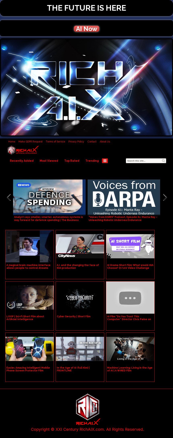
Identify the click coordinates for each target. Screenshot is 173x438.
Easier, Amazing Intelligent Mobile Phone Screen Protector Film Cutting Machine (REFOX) (28, 370)
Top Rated (71, 160)
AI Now (86, 29)
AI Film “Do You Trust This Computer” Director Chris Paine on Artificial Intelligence (129, 319)
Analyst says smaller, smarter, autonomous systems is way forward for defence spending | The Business (48, 219)
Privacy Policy (76, 141)
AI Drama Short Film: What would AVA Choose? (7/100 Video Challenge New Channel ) (130, 268)
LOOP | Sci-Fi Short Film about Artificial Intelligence (25, 318)
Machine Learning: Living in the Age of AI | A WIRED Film (129, 369)
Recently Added (22, 160)
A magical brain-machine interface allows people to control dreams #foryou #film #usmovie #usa (28, 268)
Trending (92, 160)
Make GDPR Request (30, 141)
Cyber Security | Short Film (73, 316)
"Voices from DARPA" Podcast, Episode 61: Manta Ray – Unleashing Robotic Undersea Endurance (123, 219)
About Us (105, 141)
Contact (91, 141)
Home (11, 141)
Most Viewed (49, 160)
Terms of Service (55, 141)
